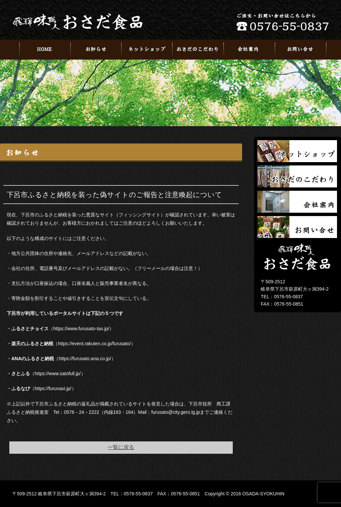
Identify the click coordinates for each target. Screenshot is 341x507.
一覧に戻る (121, 447)
